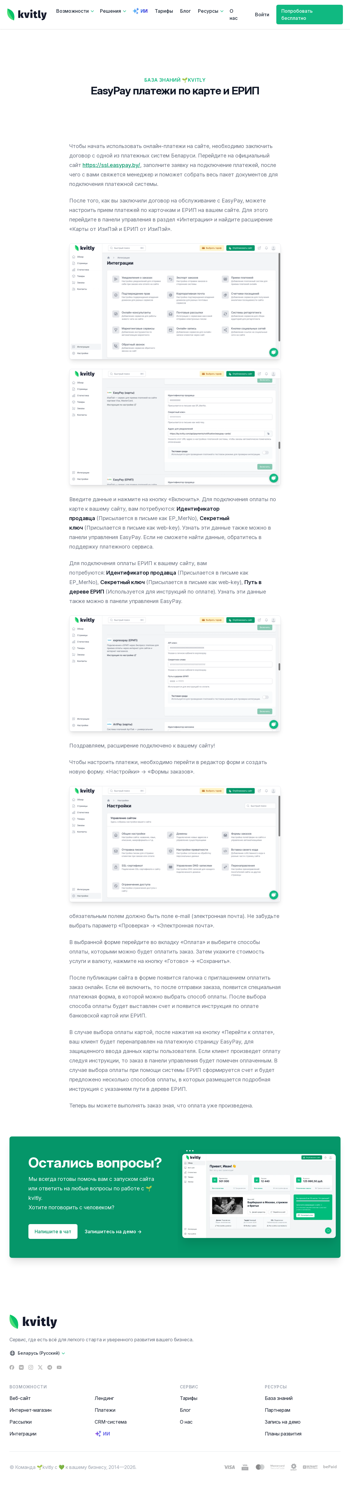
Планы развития (283, 1434)
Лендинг (104, 1398)
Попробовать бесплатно (297, 14)
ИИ (140, 11)
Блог (185, 11)
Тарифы (164, 11)
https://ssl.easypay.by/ (111, 165)
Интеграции (22, 1434)
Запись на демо (283, 1422)
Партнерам (277, 1410)
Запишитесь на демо (113, 1231)
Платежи (105, 1410)
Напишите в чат (53, 1231)
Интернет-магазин (30, 1410)
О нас (234, 14)
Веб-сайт (20, 1398)
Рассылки (20, 1422)
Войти (262, 14)
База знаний (279, 1398)
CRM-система (111, 1422)
